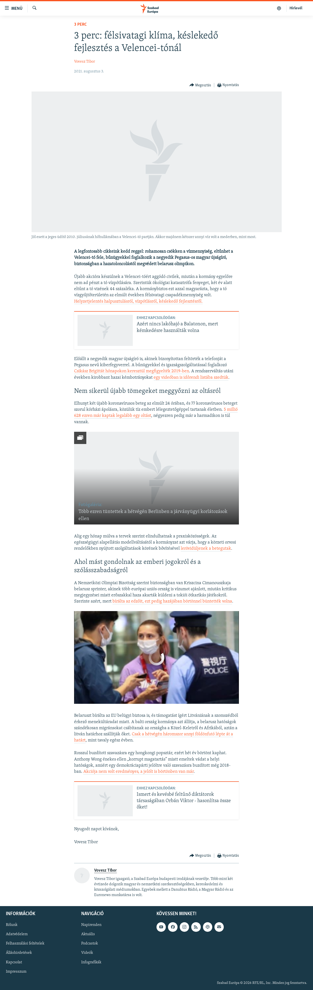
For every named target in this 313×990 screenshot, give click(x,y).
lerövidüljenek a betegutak (206, 548)
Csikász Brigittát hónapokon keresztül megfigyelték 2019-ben (131, 371)
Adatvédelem (17, 934)
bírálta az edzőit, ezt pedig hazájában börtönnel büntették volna (172, 601)
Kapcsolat (14, 962)
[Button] (200, 85)
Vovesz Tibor (84, 62)
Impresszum (16, 972)
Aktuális (88, 934)
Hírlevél (296, 8)
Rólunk (11, 925)
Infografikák (91, 962)
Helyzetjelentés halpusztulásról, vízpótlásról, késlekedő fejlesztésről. (138, 301)
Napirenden (91, 925)
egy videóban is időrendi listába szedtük (191, 377)
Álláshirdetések (19, 953)
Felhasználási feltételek (25, 944)
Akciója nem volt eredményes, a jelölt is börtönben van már (138, 771)
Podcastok (89, 944)
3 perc (80, 24)
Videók (87, 953)
